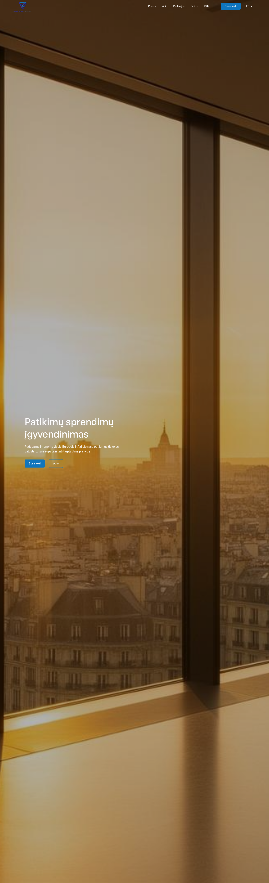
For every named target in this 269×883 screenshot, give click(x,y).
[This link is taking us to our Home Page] (22, 6)
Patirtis (194, 6)
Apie (164, 6)
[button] (249, 6)
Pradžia (152, 6)
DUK (206, 6)
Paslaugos (178, 6)
